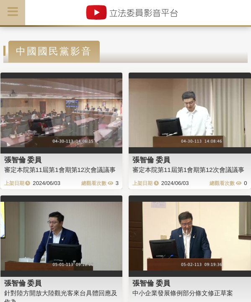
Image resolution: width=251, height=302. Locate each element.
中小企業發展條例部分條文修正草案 (182, 293)
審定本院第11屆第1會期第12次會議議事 (60, 169)
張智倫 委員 (23, 160)
